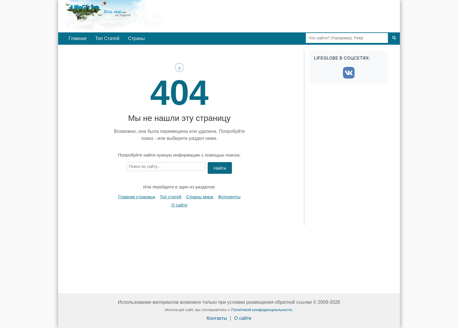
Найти (220, 168)
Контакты (217, 318)
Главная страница (136, 196)
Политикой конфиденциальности (261, 310)
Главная (77, 38)
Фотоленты (229, 196)
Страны (136, 38)
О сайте (179, 204)
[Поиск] (394, 38)
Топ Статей (107, 38)
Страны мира (199, 196)
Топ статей (170, 196)
